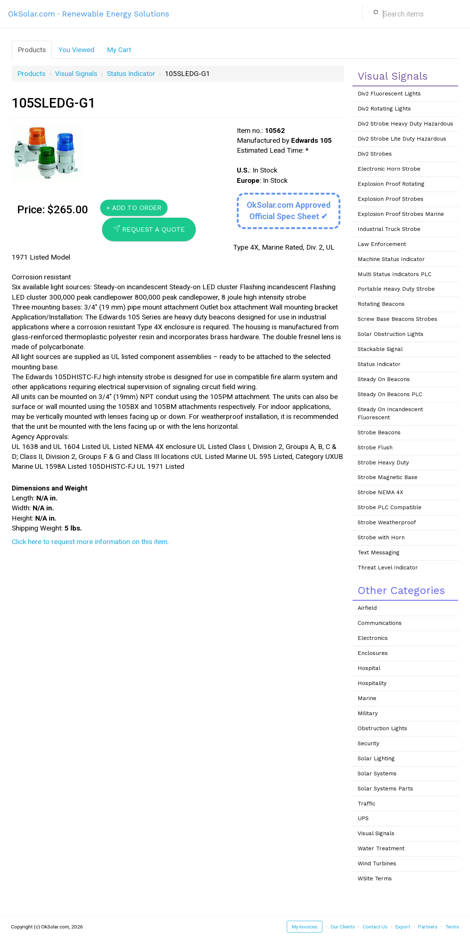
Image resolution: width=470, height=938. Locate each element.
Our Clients (342, 927)
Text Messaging (379, 552)
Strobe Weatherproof (387, 522)
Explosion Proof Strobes (390, 199)
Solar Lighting (376, 758)
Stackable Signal (380, 349)
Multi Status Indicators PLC (394, 274)
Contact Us (375, 927)
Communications (380, 623)
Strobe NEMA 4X (380, 492)
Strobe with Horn (381, 537)
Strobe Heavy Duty (383, 462)
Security (368, 743)
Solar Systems (377, 773)
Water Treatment (381, 848)
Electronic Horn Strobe (389, 169)
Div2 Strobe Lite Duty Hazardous (402, 138)
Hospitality (372, 683)
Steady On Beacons (384, 379)
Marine (367, 698)
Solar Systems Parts (385, 788)
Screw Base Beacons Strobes (397, 319)
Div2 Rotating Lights (384, 108)
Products (32, 50)
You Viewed (76, 50)
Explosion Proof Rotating (391, 184)
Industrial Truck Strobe (389, 229)
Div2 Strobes (375, 154)
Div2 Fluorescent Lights (389, 93)
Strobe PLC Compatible (390, 507)
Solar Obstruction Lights (390, 334)
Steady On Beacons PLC (390, 394)
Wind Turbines (377, 863)
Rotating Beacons (381, 304)
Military (368, 713)
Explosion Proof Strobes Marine (401, 214)
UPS (363, 818)
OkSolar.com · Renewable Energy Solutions (88, 13)
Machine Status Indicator (391, 259)
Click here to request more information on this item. (90, 541)
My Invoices (304, 927)
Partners (427, 927)
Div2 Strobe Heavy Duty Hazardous (405, 123)
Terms (452, 927)
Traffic (366, 803)
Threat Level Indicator (388, 567)
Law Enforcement (382, 244)
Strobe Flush (375, 447)
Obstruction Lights (382, 728)
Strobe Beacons (379, 432)
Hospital (369, 668)
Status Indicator (131, 73)
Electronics (373, 638)
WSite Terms (375, 878)
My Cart (119, 50)
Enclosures (373, 653)
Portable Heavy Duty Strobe (396, 289)
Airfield (367, 608)
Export (402, 927)
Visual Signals (76, 73)
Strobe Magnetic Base (387, 477)
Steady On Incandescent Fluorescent (390, 413)
